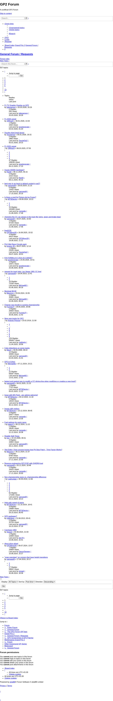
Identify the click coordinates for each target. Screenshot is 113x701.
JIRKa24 (10, 121)
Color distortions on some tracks (17, 348)
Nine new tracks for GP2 (14, 318)
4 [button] (4, 84)
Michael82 (23, 285)
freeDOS (7, 230)
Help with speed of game (14, 503)
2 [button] (4, 80)
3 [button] (4, 82)
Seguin (9, 532)
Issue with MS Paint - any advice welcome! (21, 395)
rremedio (22, 211)
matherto (22, 342)
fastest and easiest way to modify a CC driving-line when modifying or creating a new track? (40, 381)
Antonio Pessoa (14, 320)
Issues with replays (11, 409)
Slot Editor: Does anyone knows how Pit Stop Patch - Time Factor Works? (33, 450)
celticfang (10, 518)
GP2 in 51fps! (9, 362)
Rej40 (9, 172)
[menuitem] (16, 28)
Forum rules (4, 59)
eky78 (21, 538)
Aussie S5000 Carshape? (14, 170)
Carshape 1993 (10, 530)
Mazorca (10, 293)
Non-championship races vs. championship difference (25, 477)
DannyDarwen (24, 552)
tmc (8, 438)
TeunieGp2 (11, 135)
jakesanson (11, 107)
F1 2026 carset (10, 119)
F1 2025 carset (10, 146)
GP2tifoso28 (11, 232)
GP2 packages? (10, 516)
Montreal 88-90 (10, 291)
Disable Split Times (11, 436)
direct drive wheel (11, 544)
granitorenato (24, 127)
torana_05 (11, 246)
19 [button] (5, 90)
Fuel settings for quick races (15, 422)
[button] (4, 71)
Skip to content (6, 13)
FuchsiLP (10, 307)
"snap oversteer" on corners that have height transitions (26, 557)
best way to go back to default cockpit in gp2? (22, 184)
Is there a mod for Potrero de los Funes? (20, 197)
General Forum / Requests (16, 54)
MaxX (9, 350)
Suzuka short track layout (14, 133)
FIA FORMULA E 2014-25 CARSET (18, 258)
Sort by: (27, 582)
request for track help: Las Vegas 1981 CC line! (22, 272)
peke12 (11, 424)
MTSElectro (12, 199)
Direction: (45, 582)
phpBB (12, 682)
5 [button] (4, 86)
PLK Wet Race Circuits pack (15, 244)
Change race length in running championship (22, 305)
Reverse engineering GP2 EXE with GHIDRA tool (23, 463)
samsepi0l (12, 186)
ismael (21, 571)
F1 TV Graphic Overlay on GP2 (16, 105)
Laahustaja (12, 479)
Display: (9, 582)
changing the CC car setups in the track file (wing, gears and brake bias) (32, 217)
